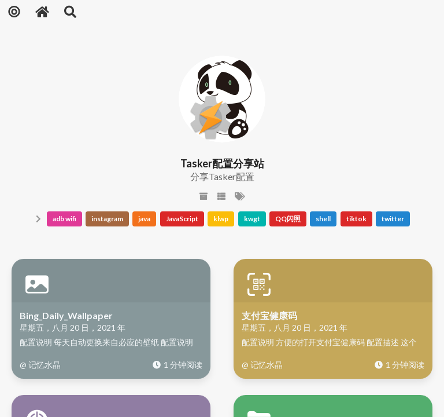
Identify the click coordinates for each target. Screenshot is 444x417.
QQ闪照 (288, 218)
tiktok (356, 218)
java (144, 218)
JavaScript (182, 218)
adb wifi (64, 218)
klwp (220, 218)
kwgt (252, 218)
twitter (393, 218)
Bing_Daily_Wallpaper (66, 315)
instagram (107, 218)
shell (323, 218)
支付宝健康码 (269, 315)
